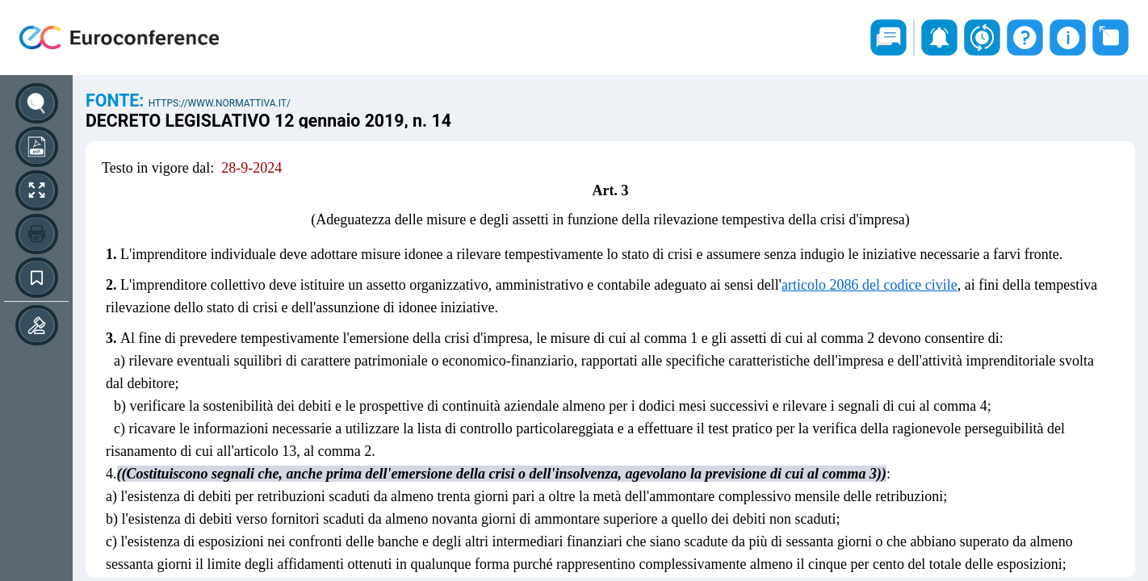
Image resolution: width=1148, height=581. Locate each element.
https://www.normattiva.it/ (220, 103)
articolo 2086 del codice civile (869, 285)
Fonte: (117, 100)
